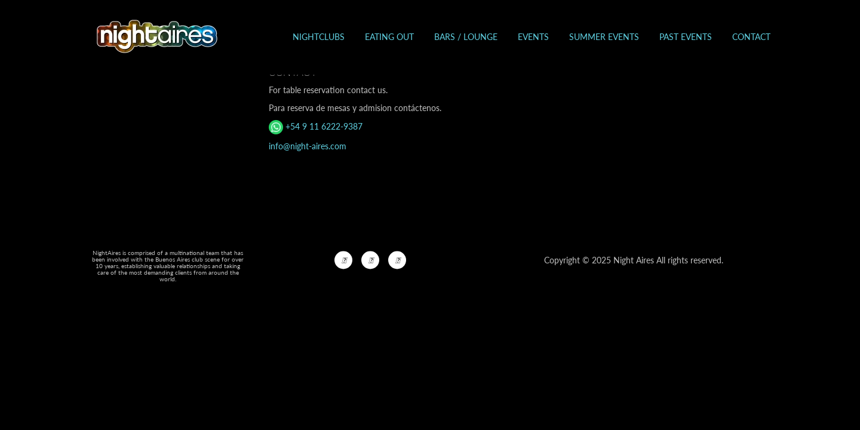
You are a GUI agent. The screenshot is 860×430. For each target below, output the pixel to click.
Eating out (389, 37)
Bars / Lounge (465, 37)
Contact (751, 37)
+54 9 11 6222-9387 (316, 126)
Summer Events (604, 37)
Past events (685, 37)
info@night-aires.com (307, 146)
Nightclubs (319, 37)
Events (533, 37)
